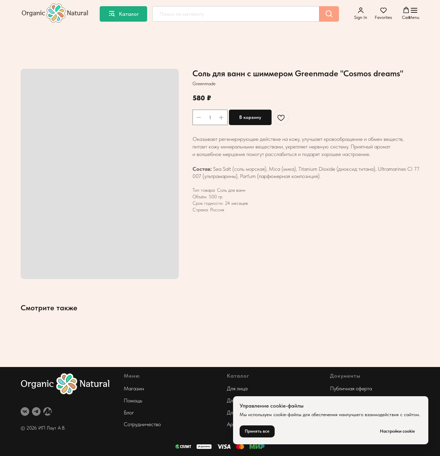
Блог (129, 412)
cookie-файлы (287, 414)
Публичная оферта (351, 388)
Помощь (133, 400)
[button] (360, 13)
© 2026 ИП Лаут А (41, 428)
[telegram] (36, 411)
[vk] (25, 411)
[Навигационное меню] (413, 14)
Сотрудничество (142, 424)
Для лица (237, 388)
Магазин (134, 388)
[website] (47, 411)
